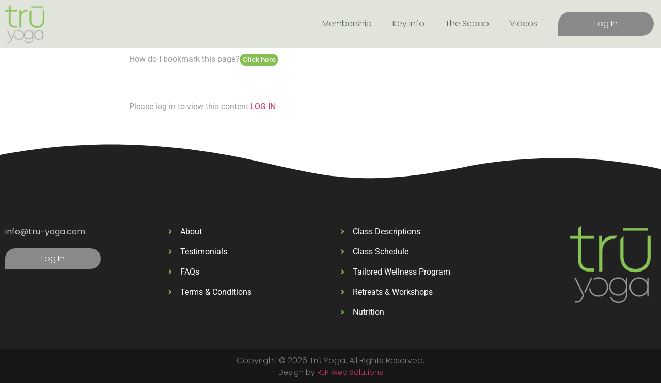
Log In (606, 23)
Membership (347, 23)
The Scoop (467, 23)
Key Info (408, 23)
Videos (524, 23)
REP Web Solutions (350, 372)
